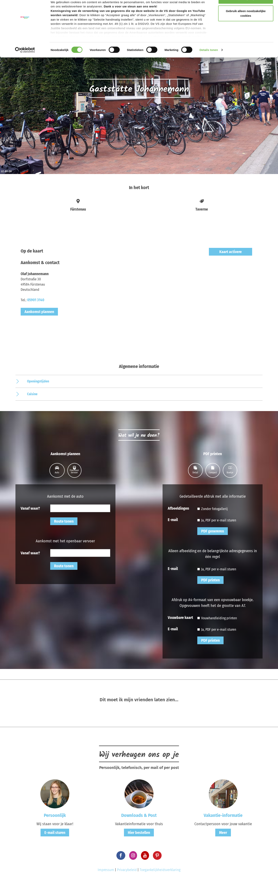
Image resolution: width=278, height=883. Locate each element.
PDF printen (210, 580)
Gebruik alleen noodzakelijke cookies (246, 25)
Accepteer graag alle (246, 10)
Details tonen (208, 61)
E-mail (173, 519)
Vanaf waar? (30, 508)
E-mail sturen (54, 832)
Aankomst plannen (39, 311)
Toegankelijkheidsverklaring (160, 870)
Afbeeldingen (178, 508)
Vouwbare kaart (180, 617)
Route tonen (64, 521)
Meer (223, 832)
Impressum (106, 870)
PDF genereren (212, 531)
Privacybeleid (127, 870)
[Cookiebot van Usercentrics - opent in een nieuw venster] (25, 62)
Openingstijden (38, 381)
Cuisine (32, 394)
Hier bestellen (139, 832)
